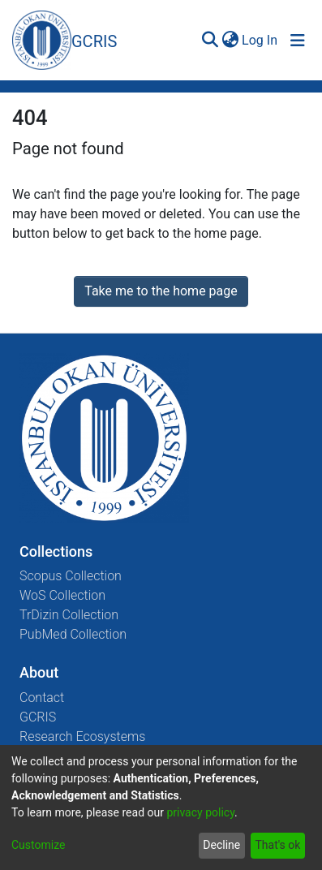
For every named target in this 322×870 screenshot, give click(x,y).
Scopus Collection (70, 576)
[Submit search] (210, 40)
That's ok (277, 844)
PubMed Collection (73, 634)
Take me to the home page (161, 291)
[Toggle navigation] (298, 40)
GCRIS (37, 717)
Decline (221, 844)
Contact (41, 697)
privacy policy (200, 812)
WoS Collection (62, 595)
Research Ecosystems (82, 736)
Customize (38, 844)
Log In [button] (260, 40)
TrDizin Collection (68, 614)
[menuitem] (230, 40)
